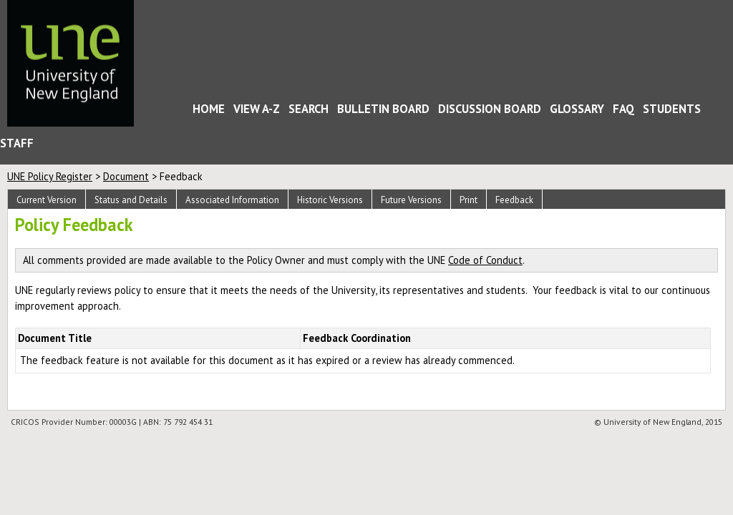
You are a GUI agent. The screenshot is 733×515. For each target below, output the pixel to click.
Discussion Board (489, 109)
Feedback (514, 200)
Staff (17, 143)
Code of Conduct (485, 260)
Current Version (46, 200)
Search (308, 109)
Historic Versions (330, 200)
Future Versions (411, 200)
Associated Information (232, 200)
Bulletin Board (383, 109)
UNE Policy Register (49, 176)
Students (672, 109)
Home (169, 111)
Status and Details (131, 200)
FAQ (623, 109)
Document (126, 176)
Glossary (577, 109)
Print (468, 200)
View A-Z (256, 109)
